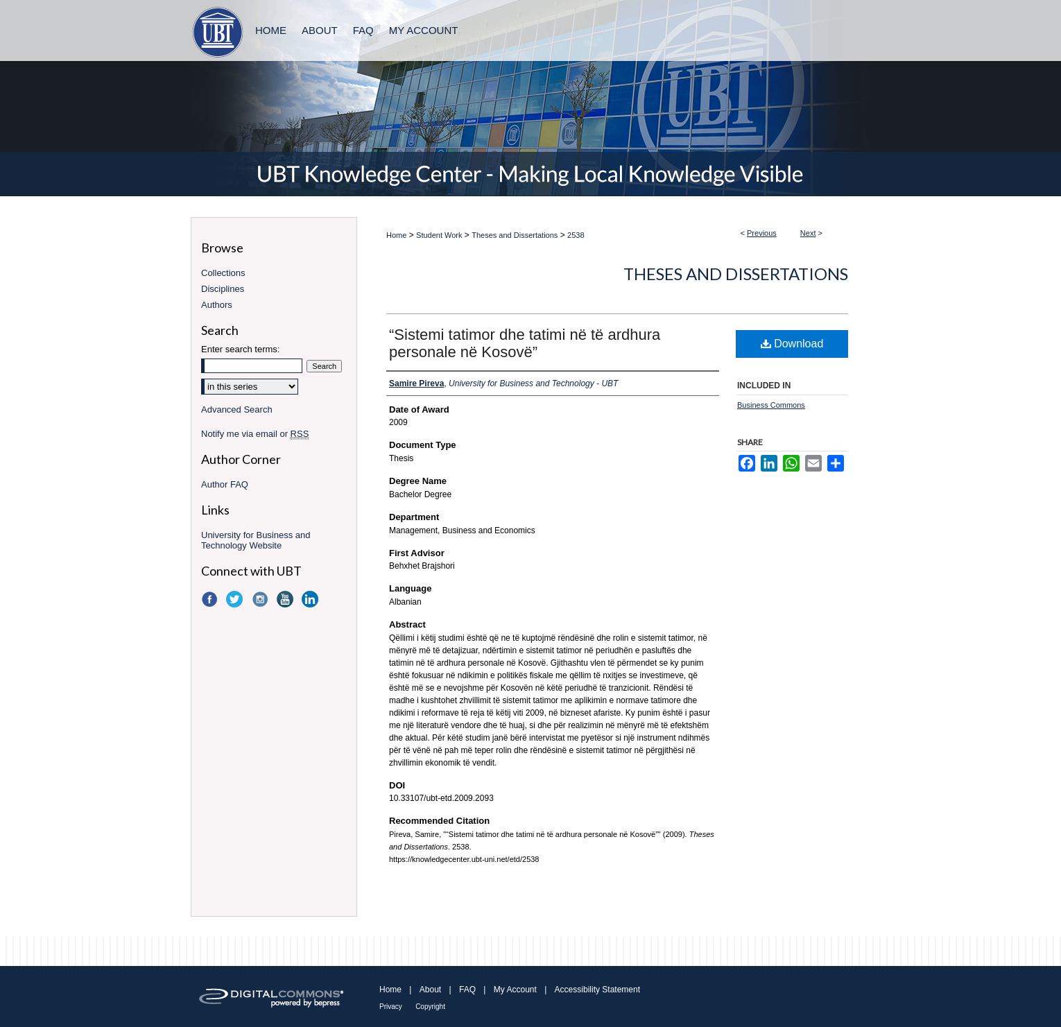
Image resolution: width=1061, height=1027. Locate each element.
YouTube (286, 599)
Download (792, 343)
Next (808, 233)
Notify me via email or (255, 434)
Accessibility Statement (597, 989)
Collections (223, 273)
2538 (575, 235)
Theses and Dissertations (515, 235)
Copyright (430, 1006)
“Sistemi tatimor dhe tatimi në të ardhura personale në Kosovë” (524, 343)
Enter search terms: (240, 349)
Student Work (439, 235)
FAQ (467, 989)
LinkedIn (311, 599)
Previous (762, 233)
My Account (515, 989)
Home (396, 235)
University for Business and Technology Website (256, 540)
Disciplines (222, 289)
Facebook (211, 599)
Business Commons (771, 405)
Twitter (235, 599)
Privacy (390, 1006)
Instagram (261, 599)
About (430, 989)
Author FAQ (224, 484)
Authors (216, 305)
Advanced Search (237, 409)
